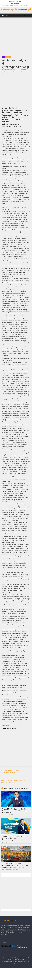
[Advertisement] (16, 37)
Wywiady (8, 57)
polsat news (10, 72)
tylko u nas (16, 72)
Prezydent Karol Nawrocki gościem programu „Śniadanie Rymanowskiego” (14, 838)
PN (18, 69)
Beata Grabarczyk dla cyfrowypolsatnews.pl (10, 771)
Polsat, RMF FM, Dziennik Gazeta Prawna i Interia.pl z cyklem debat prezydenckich (14, 811)
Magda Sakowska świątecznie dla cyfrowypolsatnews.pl (13, 781)
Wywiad (21, 72)
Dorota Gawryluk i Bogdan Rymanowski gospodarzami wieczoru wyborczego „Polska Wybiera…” (15, 865)
